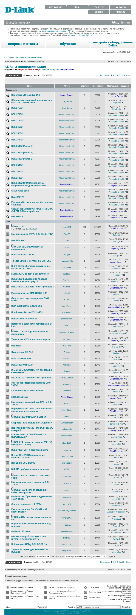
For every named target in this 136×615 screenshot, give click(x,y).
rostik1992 (66, 312)
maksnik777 (116, 281)
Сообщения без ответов (15, 57)
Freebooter (116, 268)
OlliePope (67, 280)
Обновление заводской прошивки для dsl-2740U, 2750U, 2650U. (31, 101)
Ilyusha (67, 371)
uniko (66, 491)
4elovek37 (66, 525)
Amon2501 (67, 518)
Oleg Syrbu (67, 101)
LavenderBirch (67, 423)
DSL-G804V (17, 216)
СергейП (116, 477)
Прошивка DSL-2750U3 (23, 463)
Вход (10, 23)
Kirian (66, 299)
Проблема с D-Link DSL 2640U (26, 312)
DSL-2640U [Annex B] (22, 159)
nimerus (116, 492)
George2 (116, 526)
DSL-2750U (16, 108)
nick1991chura (66, 378)
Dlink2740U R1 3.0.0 (21, 358)
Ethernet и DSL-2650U (22, 254)
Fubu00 (67, 234)
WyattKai (67, 391)
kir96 (67, 240)
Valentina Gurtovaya (116, 307)
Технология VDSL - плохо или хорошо (31, 339)
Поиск (125, 23)
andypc (67, 403)
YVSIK (67, 469)
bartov (67, 416)
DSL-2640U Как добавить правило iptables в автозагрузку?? (29, 280)
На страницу (105, 75)
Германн (67, 483)
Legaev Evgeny (66, 95)
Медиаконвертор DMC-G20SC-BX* (29, 293)
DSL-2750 (19, 226)
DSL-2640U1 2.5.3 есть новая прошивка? (32, 287)
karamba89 (116, 326)
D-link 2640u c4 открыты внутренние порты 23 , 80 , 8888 (30, 267)
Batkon (67, 352)
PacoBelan (67, 410)
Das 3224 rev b (18, 240)
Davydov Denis (67, 69)
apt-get (67, 255)
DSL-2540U (16, 165)
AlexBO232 (67, 544)
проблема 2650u (19, 397)
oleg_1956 (66, 443)
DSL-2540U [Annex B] (22, 146)
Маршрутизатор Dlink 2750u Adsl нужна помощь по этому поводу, (32, 409)
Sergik (38, 69)
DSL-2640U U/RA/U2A (22, 365)
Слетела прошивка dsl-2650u (26, 504)
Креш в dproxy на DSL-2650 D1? (27, 390)
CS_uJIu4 (116, 347)
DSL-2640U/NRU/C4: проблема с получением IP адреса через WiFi (28, 184)
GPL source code (20, 191)
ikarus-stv (67, 450)
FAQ (115, 23)
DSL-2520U (16, 133)
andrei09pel (67, 463)
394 (123, 75)
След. (128, 75)
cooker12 (67, 498)
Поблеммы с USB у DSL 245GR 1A (29, 544)
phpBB (62, 611)
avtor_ (67, 325)
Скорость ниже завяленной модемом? (31, 423)
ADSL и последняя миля (33, 61)
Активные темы (35, 57)
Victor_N (116, 241)
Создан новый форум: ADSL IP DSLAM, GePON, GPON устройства (32, 210)
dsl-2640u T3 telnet (20, 531)
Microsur (66, 365)
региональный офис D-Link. (80, 35)
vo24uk (116, 294)
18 (30, 229)
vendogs (66, 384)
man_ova (67, 346)
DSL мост (16, 346)
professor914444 (67, 332)
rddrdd (116, 458)
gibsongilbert (66, 319)
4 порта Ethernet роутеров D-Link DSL (31, 261)
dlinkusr (66, 358)
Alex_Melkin (67, 306)
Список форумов (12, 61)
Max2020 (67, 504)
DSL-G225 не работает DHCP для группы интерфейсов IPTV (28, 537)
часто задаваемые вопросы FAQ (56, 31)
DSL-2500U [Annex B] (22, 152)
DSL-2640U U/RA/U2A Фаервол (30, 417)
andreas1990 (66, 531)
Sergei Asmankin (26, 69)
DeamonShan (67, 456)
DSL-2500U (16, 171)
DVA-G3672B (17, 197)
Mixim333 (67, 339)
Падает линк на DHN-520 (24, 318)
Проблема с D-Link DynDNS (25, 95)
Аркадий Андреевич (67, 511)
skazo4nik (67, 267)
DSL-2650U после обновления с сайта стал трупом (29, 491)
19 (33, 229)
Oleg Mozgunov (116, 228)
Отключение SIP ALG (22, 352)
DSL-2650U (16, 127)
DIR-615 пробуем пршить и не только (30, 469)
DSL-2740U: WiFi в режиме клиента (29, 450)
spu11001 (67, 227)
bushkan (66, 274)
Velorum (66, 287)
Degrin (116, 545)
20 (36, 229)
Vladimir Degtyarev (50, 69)
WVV (67, 247)
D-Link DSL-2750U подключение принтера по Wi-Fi (28, 456)
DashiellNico (66, 436)
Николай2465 (67, 261)
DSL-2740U (16, 120)
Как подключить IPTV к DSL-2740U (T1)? (32, 234)
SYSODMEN (66, 476)
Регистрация (22, 23)
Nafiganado (67, 429)
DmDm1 (66, 538)
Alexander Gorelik (66, 114)
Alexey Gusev (116, 262)
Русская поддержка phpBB (68, 613)
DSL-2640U (16, 178)
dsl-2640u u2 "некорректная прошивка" (31, 377)
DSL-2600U (16, 140)
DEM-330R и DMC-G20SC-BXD (26, 306)
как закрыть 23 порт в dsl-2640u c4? (30, 274)
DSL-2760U (16, 114)
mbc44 (67, 293)
